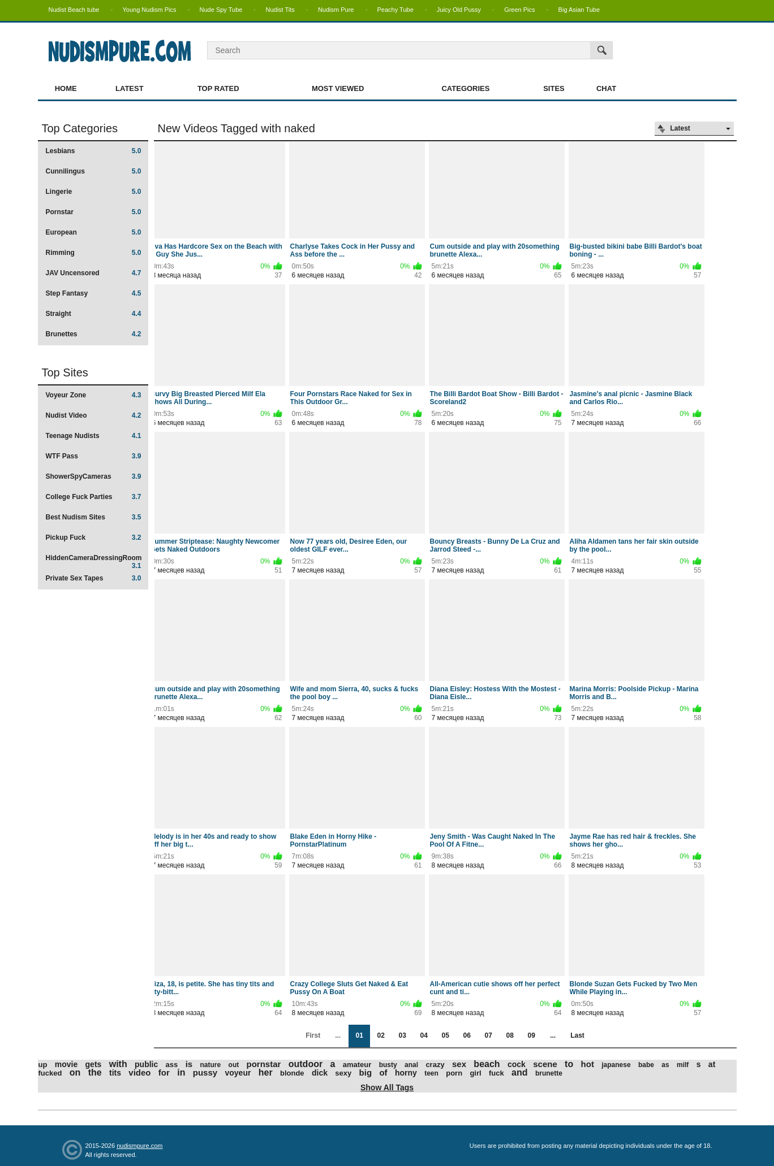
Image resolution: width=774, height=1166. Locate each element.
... (553, 1035)
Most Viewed (338, 88)
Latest (129, 88)
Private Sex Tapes (93, 578)
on (75, 1072)
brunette (548, 1073)
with (118, 1064)
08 (509, 1035)
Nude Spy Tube (221, 9)
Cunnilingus (93, 171)
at (711, 1064)
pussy (205, 1072)
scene (545, 1064)
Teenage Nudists (93, 436)
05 (445, 1035)
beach (487, 1064)
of (383, 1072)
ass (172, 1064)
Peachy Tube (395, 9)
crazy (434, 1064)
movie (66, 1064)
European (93, 232)
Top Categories (80, 128)
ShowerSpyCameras (93, 476)
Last (577, 1035)
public (146, 1064)
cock (517, 1064)
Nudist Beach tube (74, 9)
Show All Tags (387, 1087)
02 (380, 1035)
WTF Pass (93, 456)
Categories (465, 88)
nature (210, 1065)
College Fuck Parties (93, 497)
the (95, 1072)
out (234, 1065)
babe (646, 1065)
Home (66, 88)
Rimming (93, 253)
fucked (50, 1073)
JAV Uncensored (93, 273)
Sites (554, 88)
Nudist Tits (279, 9)
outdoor (305, 1064)
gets (93, 1064)
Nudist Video (93, 415)
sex (459, 1064)
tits (115, 1072)
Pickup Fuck (93, 537)
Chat (606, 88)
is (189, 1064)
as (665, 1065)
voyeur (238, 1072)
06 (466, 1035)
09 (531, 1035)
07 (488, 1035)
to (569, 1064)
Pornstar (93, 212)
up (43, 1064)
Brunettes (93, 334)
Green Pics (519, 9)
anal (411, 1065)
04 (423, 1035)
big (365, 1072)
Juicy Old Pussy (459, 9)
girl (475, 1073)
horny (406, 1072)
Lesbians (93, 151)
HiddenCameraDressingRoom (94, 561)
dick (320, 1072)
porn (454, 1073)
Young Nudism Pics (150, 9)
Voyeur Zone (93, 395)
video (139, 1072)
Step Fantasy (93, 293)
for (164, 1072)
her (266, 1072)
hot (587, 1064)
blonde (292, 1073)
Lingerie (93, 192)
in (181, 1072)
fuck (496, 1073)
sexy (343, 1073)
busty (388, 1065)
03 (402, 1035)
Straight (93, 314)
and (519, 1072)
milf (683, 1065)
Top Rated (218, 88)
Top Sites (65, 372)
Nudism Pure (336, 9)
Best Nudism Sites (93, 517)
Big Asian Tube (579, 9)
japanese (615, 1065)
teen (431, 1073)
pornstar (264, 1064)
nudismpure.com (139, 1145)
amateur (357, 1064)
